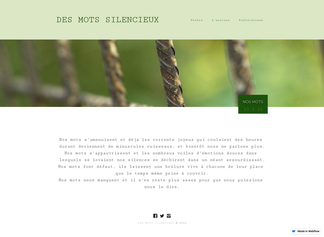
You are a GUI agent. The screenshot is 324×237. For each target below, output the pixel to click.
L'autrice (221, 20)
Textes (197, 20)
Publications (251, 20)
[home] (107, 20)
